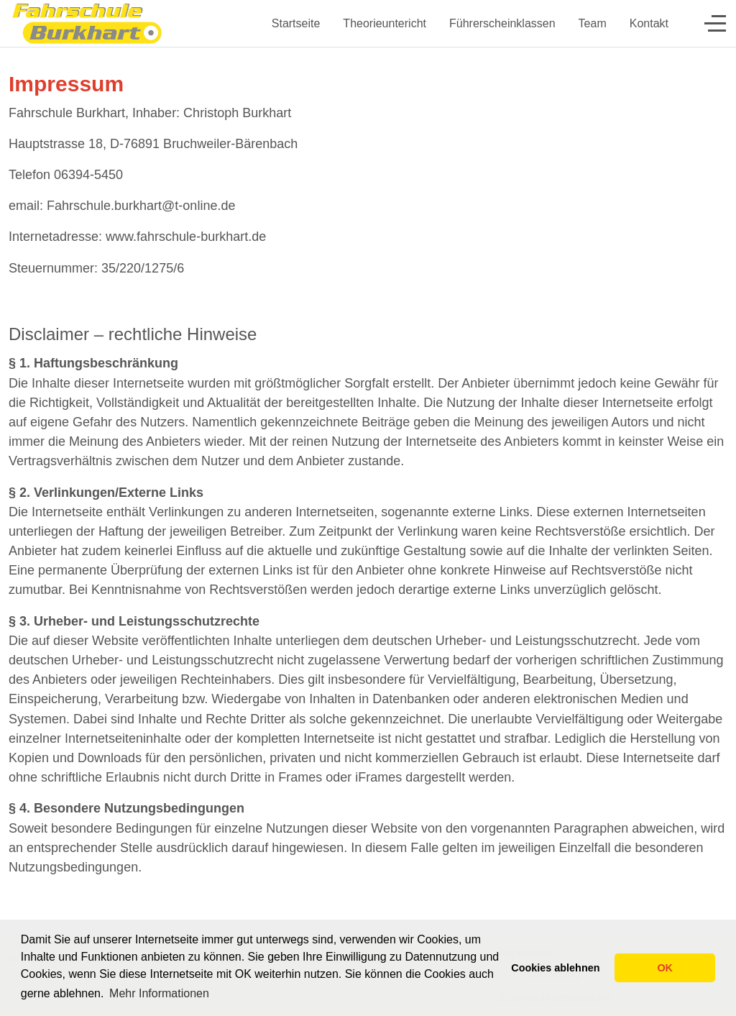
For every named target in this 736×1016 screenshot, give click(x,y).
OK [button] (665, 968)
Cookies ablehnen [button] (555, 968)
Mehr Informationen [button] (159, 993)
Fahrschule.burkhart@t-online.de (141, 205)
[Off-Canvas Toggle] (715, 23)
